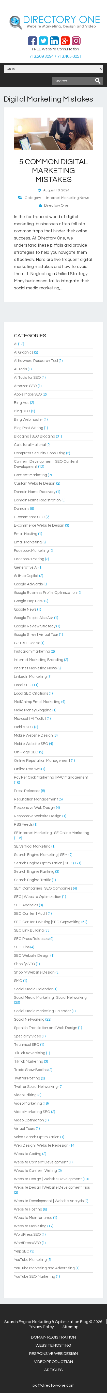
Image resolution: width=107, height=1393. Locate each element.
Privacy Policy (41, 1327)
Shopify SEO (24, 964)
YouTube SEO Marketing (34, 1276)
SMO (18, 981)
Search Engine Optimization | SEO (43, 863)
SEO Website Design (32, 956)
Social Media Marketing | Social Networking (50, 998)
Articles (53, 1370)
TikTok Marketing (28, 1061)
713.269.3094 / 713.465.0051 (55, 56)
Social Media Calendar (33, 989)
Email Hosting (25, 534)
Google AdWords (28, 584)
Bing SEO (22, 411)
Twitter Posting (27, 1078)
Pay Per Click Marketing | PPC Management (51, 777)
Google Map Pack (28, 601)
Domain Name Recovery (34, 492)
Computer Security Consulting (39, 453)
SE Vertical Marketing (32, 846)
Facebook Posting (29, 559)
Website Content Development (41, 1162)
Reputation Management (36, 799)
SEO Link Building (29, 930)
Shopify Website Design (34, 972)
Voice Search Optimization (36, 1137)
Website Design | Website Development (48, 1179)
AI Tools (20, 369)
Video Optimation (29, 1120)
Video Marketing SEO (32, 1112)
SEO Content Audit (30, 914)
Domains (21, 509)
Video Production (53, 1362)
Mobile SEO (23, 727)
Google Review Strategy (34, 626)
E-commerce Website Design (39, 525)
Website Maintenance (33, 1218)
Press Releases (27, 791)
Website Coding (27, 1154)
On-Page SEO (26, 752)
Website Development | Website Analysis (49, 1201)
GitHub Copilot (26, 576)
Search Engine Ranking (34, 872)
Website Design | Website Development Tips (52, 1187)
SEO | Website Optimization (37, 897)
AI (15, 344)
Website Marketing (30, 1226)
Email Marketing (28, 542)
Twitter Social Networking (36, 1087)
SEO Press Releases (31, 939)
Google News (25, 609)
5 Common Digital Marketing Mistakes (53, 171)
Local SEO (23, 685)
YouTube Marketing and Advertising (44, 1268)
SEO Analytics (26, 905)
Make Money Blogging (33, 710)
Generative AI (26, 567)
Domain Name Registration (37, 500)
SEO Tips (21, 947)
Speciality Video (27, 1036)
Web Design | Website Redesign (41, 1145)
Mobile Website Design (33, 735)
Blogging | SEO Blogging (34, 436)
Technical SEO (26, 1045)
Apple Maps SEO (28, 394)
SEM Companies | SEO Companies (43, 888)
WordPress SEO (27, 1234)
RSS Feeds (23, 824)
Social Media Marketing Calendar (42, 1011)
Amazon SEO (25, 386)
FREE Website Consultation (55, 49)
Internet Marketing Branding (38, 660)
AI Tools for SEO (27, 377)
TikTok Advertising (29, 1053)
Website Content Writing (35, 1171)
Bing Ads (21, 403)
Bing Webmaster (28, 419)
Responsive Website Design (38, 816)
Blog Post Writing (28, 428)
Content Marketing (30, 475)
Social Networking (29, 1019)
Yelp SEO (21, 1251)
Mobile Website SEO (31, 744)
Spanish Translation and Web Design (45, 1028)
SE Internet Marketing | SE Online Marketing (51, 833)
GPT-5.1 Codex (27, 643)
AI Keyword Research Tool (36, 361)
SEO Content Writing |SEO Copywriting (47, 922)
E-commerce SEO (29, 517)
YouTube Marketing (30, 1260)
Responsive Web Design (34, 808)
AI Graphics (23, 352)
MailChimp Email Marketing (37, 702)
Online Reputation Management (42, 761)
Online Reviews (27, 769)
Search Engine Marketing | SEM (41, 855)
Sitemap (71, 1327)
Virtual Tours (24, 1129)
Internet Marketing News (67, 198)
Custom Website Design (34, 483)
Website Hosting (28, 1209)
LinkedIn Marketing (30, 677)
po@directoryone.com (53, 1385)
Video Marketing (28, 1103)
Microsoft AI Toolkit (30, 719)
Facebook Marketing (31, 551)
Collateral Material (30, 445)
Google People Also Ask (33, 618)
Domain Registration (53, 1337)
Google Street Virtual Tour (36, 635)
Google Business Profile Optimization (45, 593)
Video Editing (25, 1095)
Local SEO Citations (31, 693)
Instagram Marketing (32, 651)
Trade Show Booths (31, 1070)
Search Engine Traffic (32, 880)
